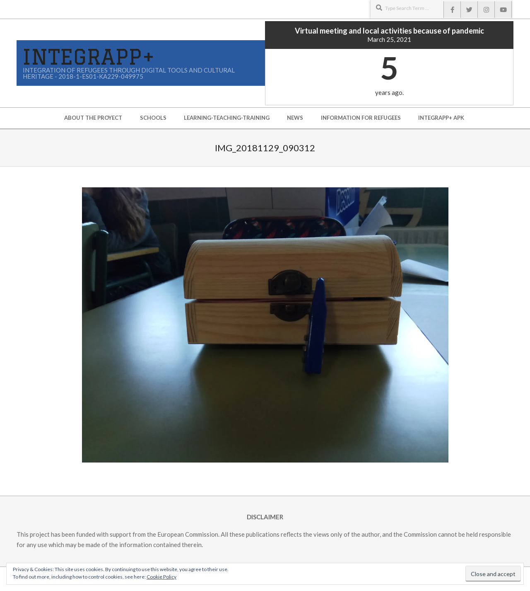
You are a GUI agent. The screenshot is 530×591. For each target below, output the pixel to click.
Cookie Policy (161, 577)
